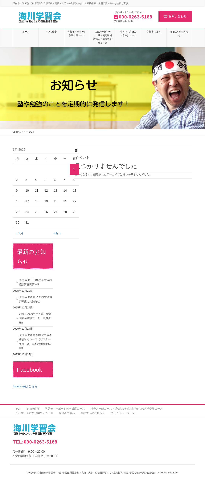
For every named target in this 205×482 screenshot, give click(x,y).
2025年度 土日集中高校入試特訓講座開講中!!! (35, 282)
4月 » (57, 233)
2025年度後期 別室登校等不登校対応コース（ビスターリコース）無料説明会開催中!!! (35, 341)
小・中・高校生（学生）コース (34, 413)
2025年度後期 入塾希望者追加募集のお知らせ (35, 299)
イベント (82, 157)
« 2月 (19, 233)
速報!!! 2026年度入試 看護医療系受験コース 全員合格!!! (35, 318)
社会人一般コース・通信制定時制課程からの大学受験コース (127, 408)
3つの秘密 (33, 408)
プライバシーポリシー (123, 413)
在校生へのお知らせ (93, 413)
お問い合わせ (175, 16)
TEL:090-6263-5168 (35, 441)
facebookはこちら (25, 386)
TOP (18, 408)
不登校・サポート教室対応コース (65, 408)
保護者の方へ (67, 413)
